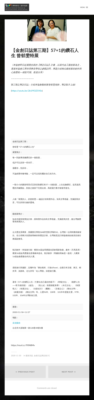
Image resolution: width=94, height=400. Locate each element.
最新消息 (29, 355)
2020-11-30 (16, 355)
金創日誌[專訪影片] (42, 355)
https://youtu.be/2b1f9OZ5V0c (27, 90)
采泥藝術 (16, 323)
